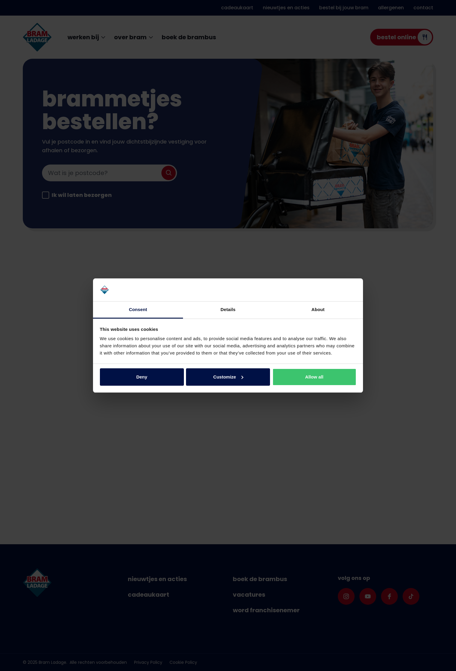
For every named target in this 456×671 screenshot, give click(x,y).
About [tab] (318, 309)
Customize (228, 376)
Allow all (314, 376)
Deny (141, 376)
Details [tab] (228, 309)
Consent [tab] (138, 309)
